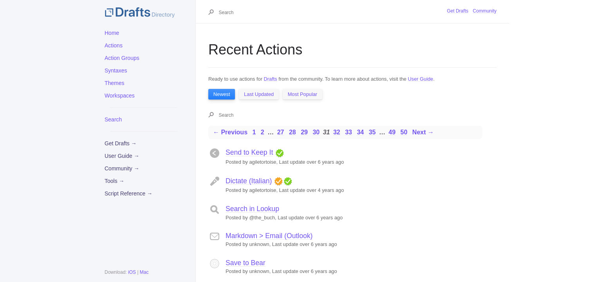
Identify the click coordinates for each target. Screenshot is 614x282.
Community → (122, 168)
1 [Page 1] (254, 132)
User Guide (420, 79)
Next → (423, 132)
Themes (115, 83)
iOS (132, 272)
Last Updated (259, 94)
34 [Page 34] (360, 132)
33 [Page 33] (348, 132)
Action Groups (122, 58)
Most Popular (302, 94)
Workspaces (120, 95)
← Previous (230, 132)
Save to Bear (245, 263)
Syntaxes (116, 70)
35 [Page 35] (372, 132)
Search (113, 119)
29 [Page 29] (304, 132)
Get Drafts (457, 11)
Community (485, 11)
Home (112, 33)
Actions (114, 45)
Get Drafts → (121, 143)
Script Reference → (128, 193)
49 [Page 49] (391, 132)
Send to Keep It (249, 152)
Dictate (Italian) (249, 181)
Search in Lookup (252, 209)
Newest (221, 94)
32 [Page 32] (336, 132)
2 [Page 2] (262, 132)
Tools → (115, 181)
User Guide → (122, 156)
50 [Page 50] (404, 132)
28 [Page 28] (292, 132)
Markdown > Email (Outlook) (269, 236)
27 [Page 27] (280, 132)
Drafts (270, 79)
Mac (144, 272)
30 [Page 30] (316, 132)
